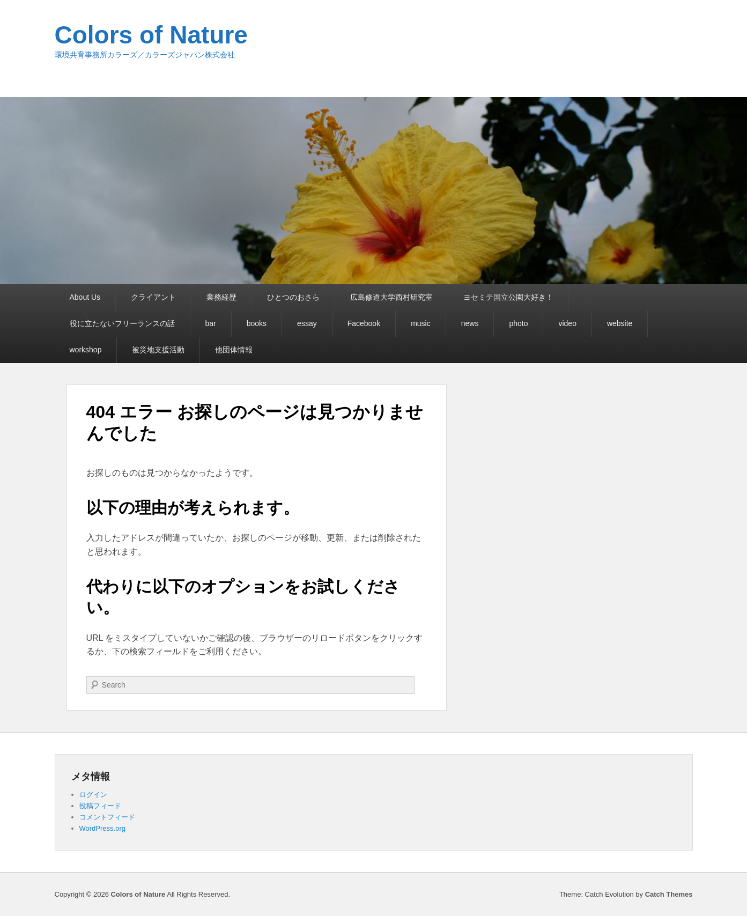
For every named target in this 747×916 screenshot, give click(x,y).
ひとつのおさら (293, 297)
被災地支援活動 (158, 349)
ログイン (93, 795)
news (470, 323)
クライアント (153, 297)
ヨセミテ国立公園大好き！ (508, 297)
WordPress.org (102, 828)
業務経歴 (221, 297)
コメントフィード (107, 817)
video (567, 323)
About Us (85, 297)
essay (307, 323)
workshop (86, 349)
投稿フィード (100, 806)
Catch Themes (669, 894)
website (619, 323)
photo (518, 323)
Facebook (363, 323)
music (421, 323)
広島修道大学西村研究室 (391, 297)
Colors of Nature (151, 35)
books (257, 323)
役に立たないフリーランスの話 (122, 323)
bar (210, 323)
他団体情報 (234, 349)
